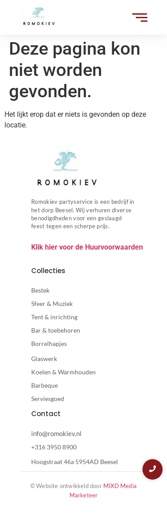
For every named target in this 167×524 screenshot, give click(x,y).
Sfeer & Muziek (52, 303)
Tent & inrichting (54, 317)
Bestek (40, 290)
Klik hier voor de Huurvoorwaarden (87, 247)
